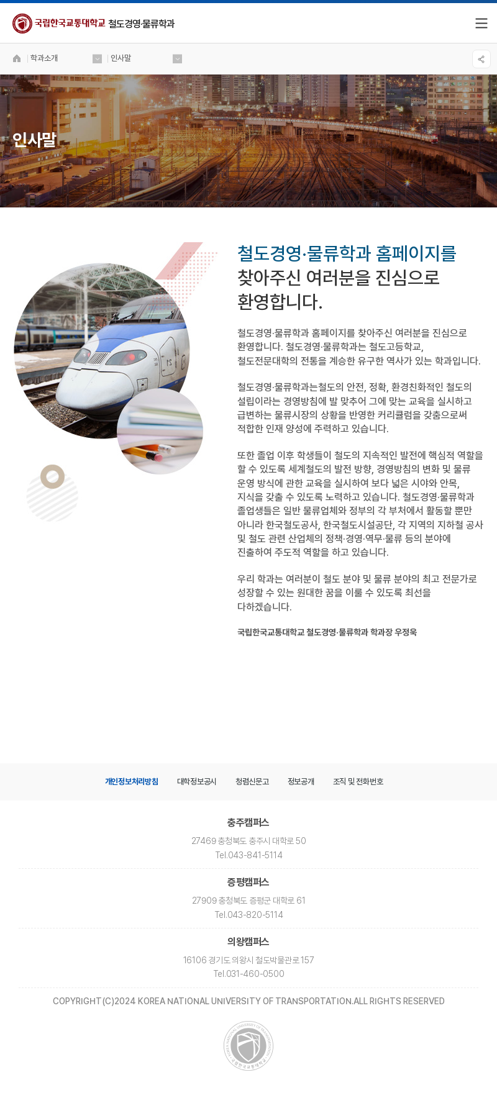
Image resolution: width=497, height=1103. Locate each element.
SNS (481, 59)
